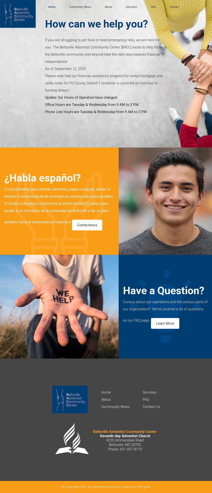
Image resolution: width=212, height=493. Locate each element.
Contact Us (151, 407)
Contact (174, 7)
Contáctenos (87, 225)
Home (51, 7)
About (108, 7)
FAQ (153, 7)
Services (131, 7)
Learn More (165, 323)
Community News (80, 7)
